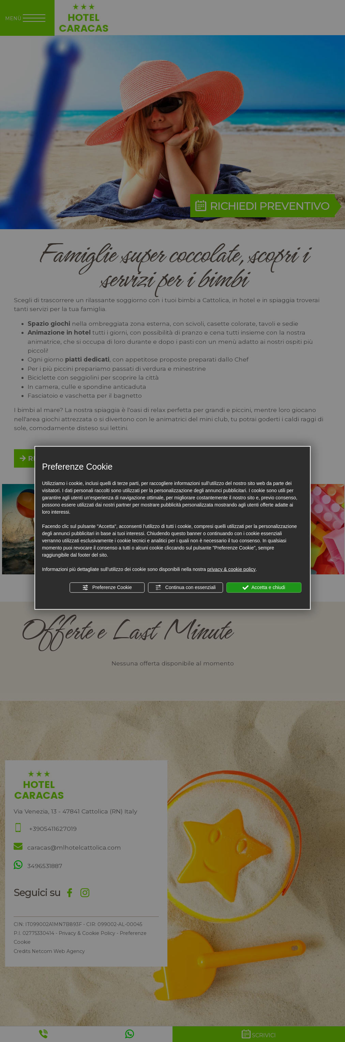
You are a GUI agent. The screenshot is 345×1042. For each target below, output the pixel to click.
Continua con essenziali (185, 588)
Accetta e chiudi (263, 588)
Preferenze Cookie (107, 588)
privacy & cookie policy (231, 569)
